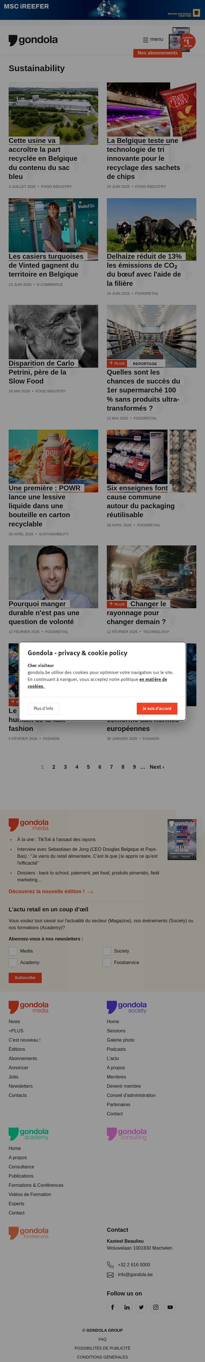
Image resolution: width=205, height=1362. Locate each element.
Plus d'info (43, 708)
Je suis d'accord (157, 708)
